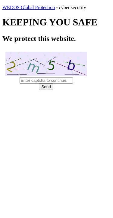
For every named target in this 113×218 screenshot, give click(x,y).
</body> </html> (56, 109)
